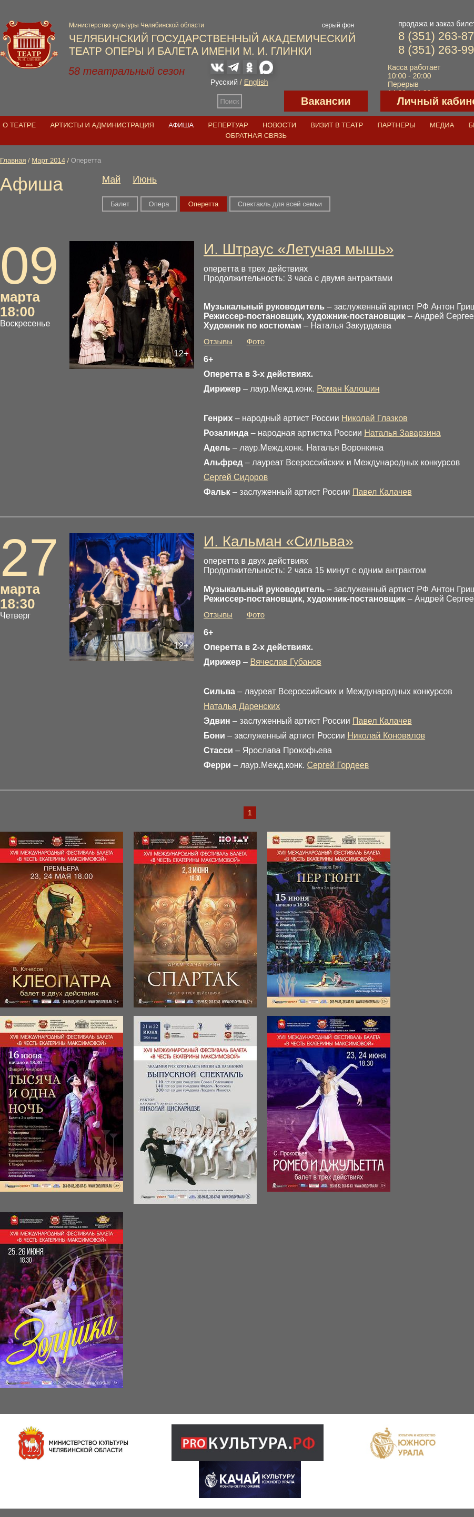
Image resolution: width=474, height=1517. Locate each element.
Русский (224, 82)
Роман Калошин (348, 388)
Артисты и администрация (102, 125)
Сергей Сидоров (236, 477)
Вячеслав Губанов (285, 661)
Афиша (181, 125)
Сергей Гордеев (338, 765)
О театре (19, 125)
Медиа (442, 125)
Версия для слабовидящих (263, 101)
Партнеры (396, 125)
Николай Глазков (374, 418)
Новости (279, 125)
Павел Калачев (382, 491)
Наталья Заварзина (402, 432)
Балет (119, 204)
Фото (256, 341)
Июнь (145, 179)
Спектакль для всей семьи (280, 204)
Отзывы (218, 341)
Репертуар (228, 125)
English (256, 82)
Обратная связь (256, 135)
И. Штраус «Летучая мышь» (299, 249)
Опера (159, 204)
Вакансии (326, 101)
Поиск (229, 101)
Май (111, 179)
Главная (13, 160)
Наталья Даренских (242, 706)
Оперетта (203, 204)
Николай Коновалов (386, 735)
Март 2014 (48, 160)
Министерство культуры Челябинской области (136, 25)
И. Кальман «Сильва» (279, 541)
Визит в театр (336, 125)
